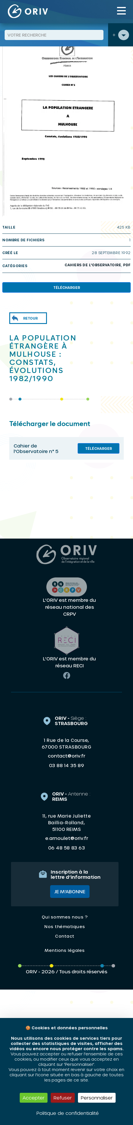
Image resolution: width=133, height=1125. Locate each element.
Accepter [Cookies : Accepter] (34, 1097)
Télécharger (66, 287)
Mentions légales (65, 950)
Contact (64, 936)
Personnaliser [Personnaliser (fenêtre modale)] (97, 1097)
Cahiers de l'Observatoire (93, 265)
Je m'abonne (69, 891)
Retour (30, 318)
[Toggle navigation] (121, 11)
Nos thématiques (64, 926)
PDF (127, 265)
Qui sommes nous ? (65, 916)
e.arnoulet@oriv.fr (66, 838)
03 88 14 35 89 (66, 765)
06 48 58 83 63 (66, 847)
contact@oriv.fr (66, 755)
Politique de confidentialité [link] (68, 1113)
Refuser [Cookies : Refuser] (63, 1097)
